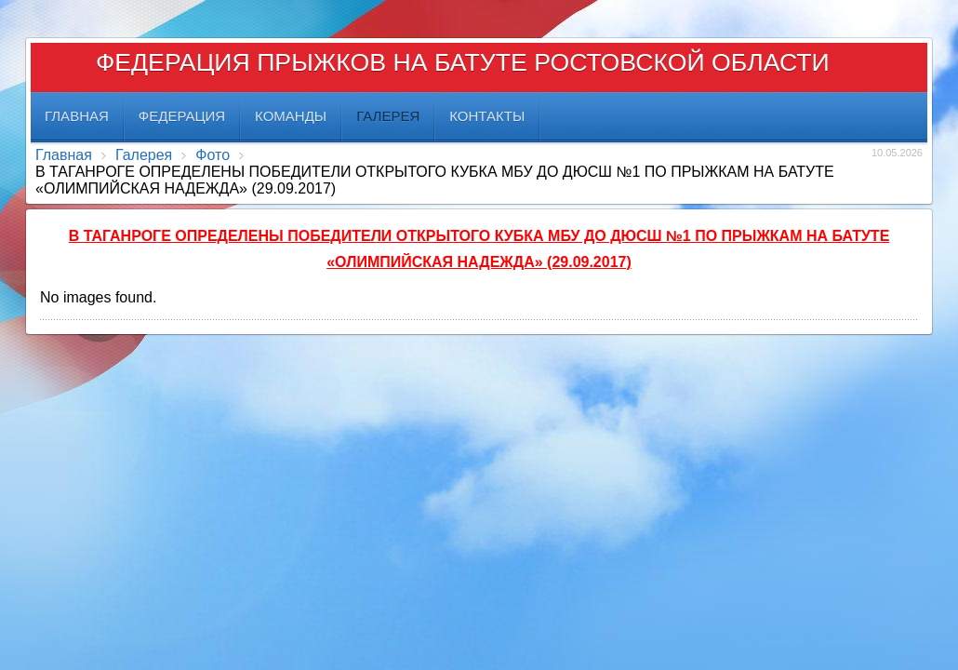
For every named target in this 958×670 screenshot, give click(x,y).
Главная (63, 155)
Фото (212, 155)
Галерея (143, 155)
